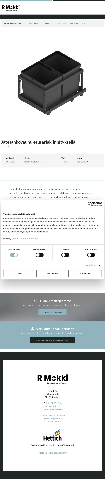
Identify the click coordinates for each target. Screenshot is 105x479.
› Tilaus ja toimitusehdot (52, 415)
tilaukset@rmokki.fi (53, 409)
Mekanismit (33, 23)
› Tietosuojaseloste (53, 418)
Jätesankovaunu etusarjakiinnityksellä (71, 23)
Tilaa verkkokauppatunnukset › (52, 340)
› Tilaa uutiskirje (52, 421)
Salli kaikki (85, 273)
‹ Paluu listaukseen (13, 23)
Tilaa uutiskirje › (52, 312)
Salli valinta (52, 273)
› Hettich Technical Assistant (52, 452)
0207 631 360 (54, 403)
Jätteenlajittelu (47, 23)
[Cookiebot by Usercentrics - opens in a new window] (89, 204)
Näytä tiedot (90, 265)
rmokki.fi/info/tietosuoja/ (26, 238)
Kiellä (19, 273)
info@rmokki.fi (52, 406)
